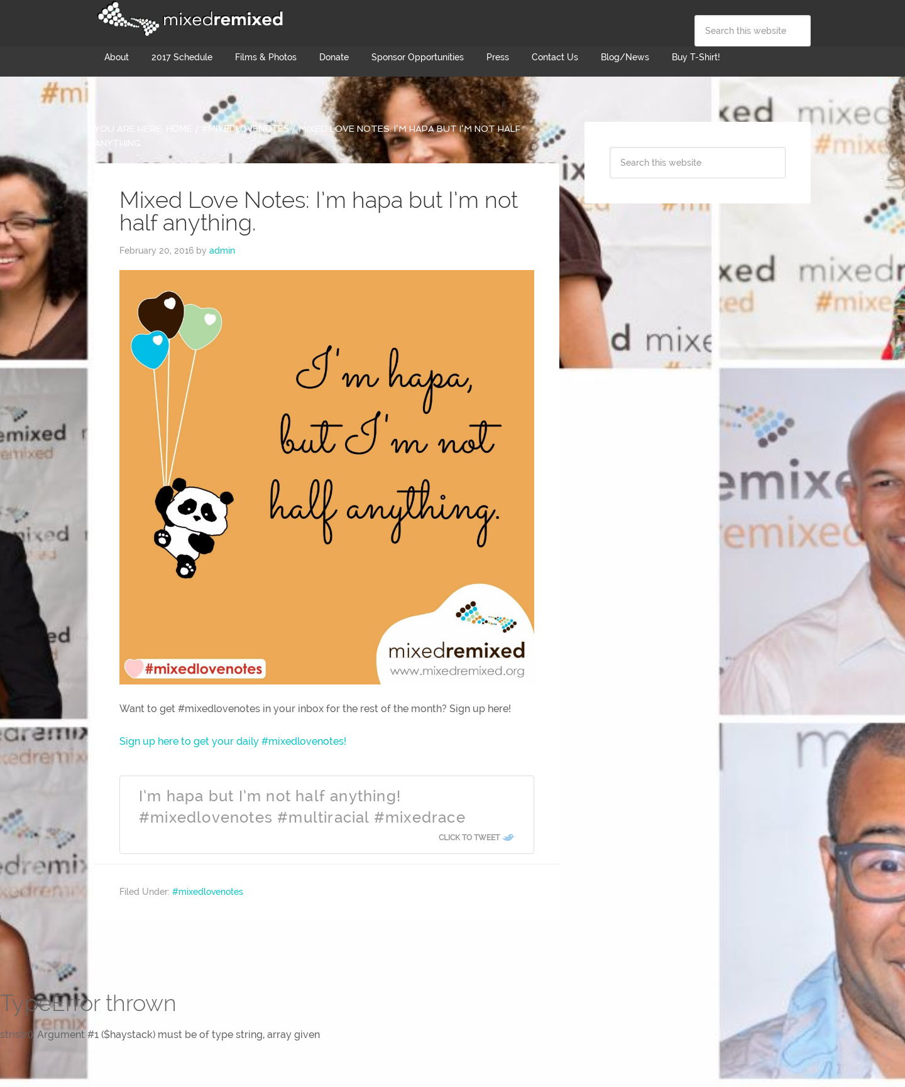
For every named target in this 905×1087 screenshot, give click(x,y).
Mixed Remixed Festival (188, 19)
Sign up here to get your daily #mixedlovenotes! (232, 741)
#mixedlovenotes (207, 892)
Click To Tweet (469, 837)
